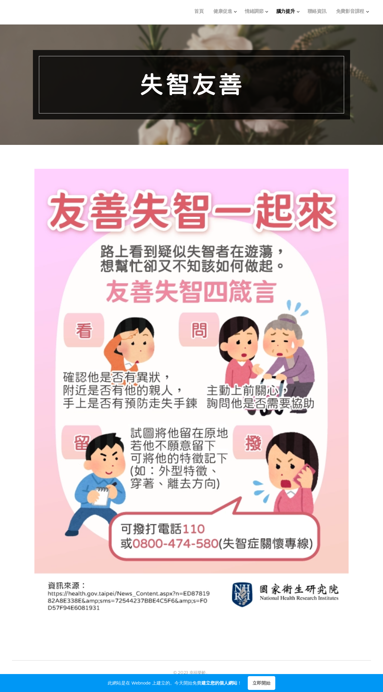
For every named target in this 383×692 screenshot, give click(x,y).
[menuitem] (309, 12)
